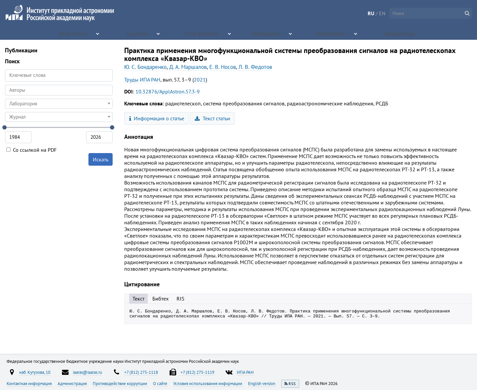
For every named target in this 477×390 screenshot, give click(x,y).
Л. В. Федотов (255, 67)
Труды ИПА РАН (142, 79)
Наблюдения (267, 33)
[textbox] (58, 103)
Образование (331, 33)
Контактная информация (30, 383)
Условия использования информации (208, 383)
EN (382, 13)
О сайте (160, 383)
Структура (138, 33)
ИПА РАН (245, 372)
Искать (100, 159)
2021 (200, 79)
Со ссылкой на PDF (31, 149)
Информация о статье (157, 118)
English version (262, 383)
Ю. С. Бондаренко (145, 67)
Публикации (21, 50)
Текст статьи (212, 118)
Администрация (73, 383)
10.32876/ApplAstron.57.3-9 (167, 91)
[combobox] (59, 90)
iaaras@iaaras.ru (87, 372)
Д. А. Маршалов (188, 67)
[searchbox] (58, 90)
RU (371, 13)
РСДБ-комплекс (202, 33)
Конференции (400, 33)
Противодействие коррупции (120, 383)
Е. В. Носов (222, 67)
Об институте (73, 33)
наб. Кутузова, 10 (34, 372)
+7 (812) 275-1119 (197, 372)
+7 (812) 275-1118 (141, 372)
